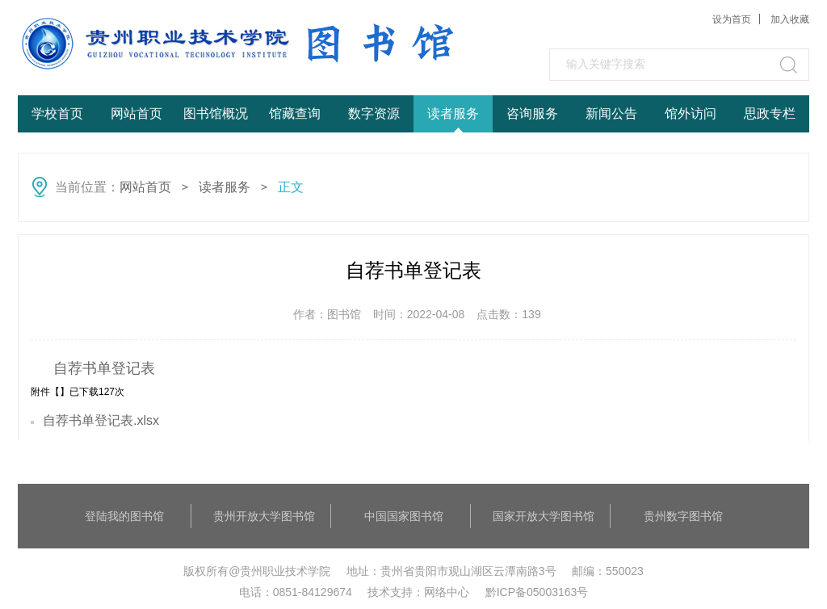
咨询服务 (532, 113)
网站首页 (136, 113)
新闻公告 (611, 113)
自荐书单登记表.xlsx (101, 420)
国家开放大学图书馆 (543, 516)
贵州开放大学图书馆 (264, 516)
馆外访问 (690, 113)
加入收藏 (789, 19)
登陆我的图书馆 (124, 516)
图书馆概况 (215, 113)
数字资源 (374, 113)
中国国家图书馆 (403, 516)
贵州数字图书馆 (683, 516)
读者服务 (453, 113)
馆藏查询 (295, 113)
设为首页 (731, 19)
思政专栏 (770, 113)
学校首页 (57, 113)
